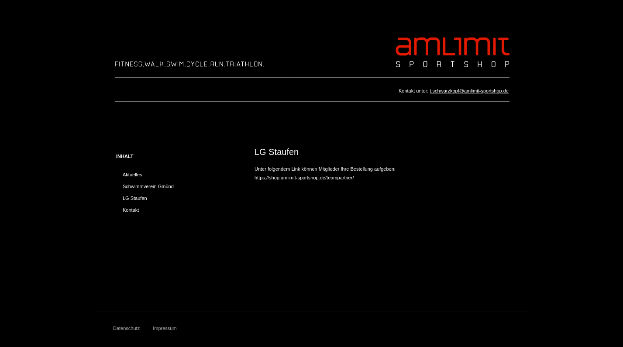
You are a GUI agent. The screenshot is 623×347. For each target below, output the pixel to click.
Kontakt (131, 210)
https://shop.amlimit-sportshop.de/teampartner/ (304, 177)
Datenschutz (126, 328)
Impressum (164, 328)
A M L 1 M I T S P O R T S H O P (452, 51)
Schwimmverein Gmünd (148, 186)
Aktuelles (132, 174)
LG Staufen (135, 198)
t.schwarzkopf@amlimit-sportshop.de (469, 90)
